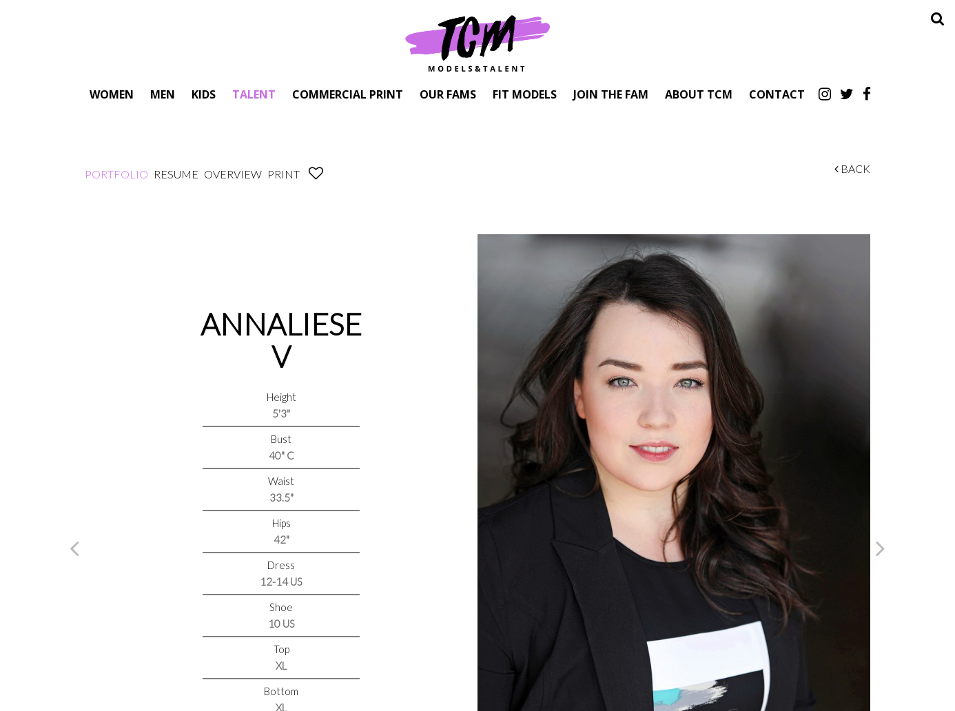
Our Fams (448, 94)
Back (852, 168)
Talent (254, 94)
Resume (176, 174)
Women (112, 94)
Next (880, 547)
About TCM (698, 94)
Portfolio (116, 174)
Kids (204, 94)
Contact (777, 94)
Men (162, 94)
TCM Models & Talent (477, 42)
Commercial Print (347, 94)
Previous (74, 547)
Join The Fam (610, 94)
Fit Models (525, 94)
